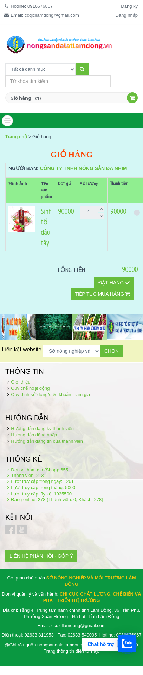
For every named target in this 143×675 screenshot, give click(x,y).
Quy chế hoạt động (30, 388)
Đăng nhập (127, 15)
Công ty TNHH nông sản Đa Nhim (83, 168)
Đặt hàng (114, 283)
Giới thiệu (20, 382)
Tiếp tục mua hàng (102, 294)
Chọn (111, 351)
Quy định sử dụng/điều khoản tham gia (50, 394)
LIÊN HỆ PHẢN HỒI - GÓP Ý (41, 556)
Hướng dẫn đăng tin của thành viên (47, 441)
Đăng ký (129, 6)
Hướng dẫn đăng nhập (34, 434)
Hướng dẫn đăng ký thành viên (42, 428)
